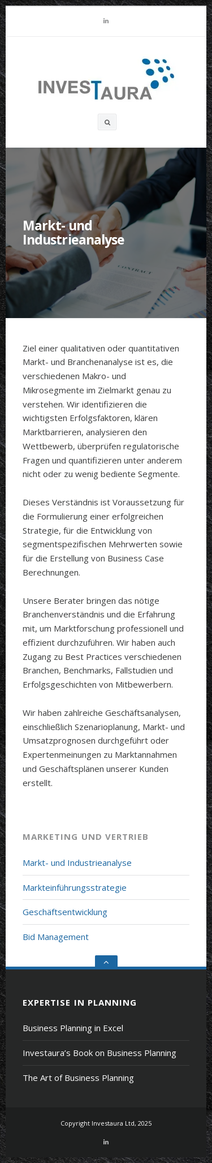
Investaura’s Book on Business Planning (99, 1052)
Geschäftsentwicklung (65, 911)
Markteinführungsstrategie (75, 887)
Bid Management (56, 936)
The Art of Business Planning (78, 1077)
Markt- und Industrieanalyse (77, 862)
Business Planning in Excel (73, 1027)
